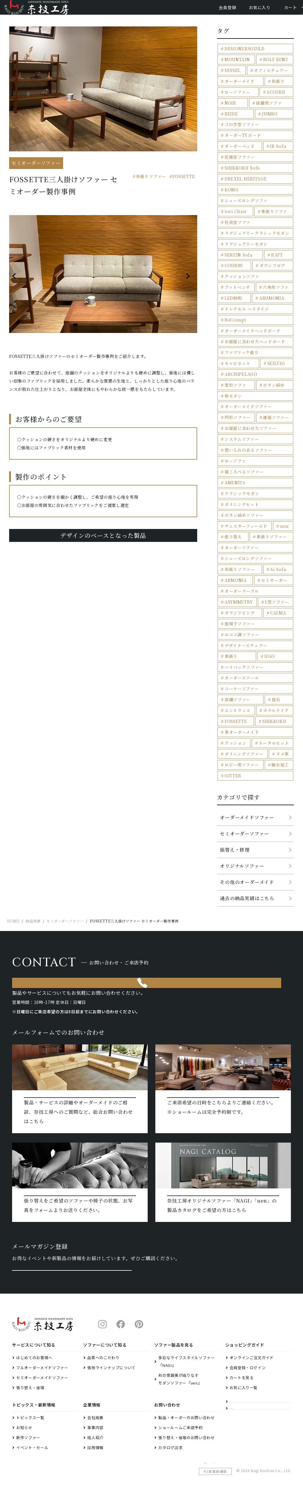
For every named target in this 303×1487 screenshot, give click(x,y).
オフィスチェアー (270, 78)
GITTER (232, 714)
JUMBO (268, 120)
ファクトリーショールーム (254, 1401)
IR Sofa (276, 151)
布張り (276, 88)
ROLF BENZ (275, 68)
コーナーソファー (240, 631)
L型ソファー (276, 558)
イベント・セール (32, 1429)
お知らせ (24, 1409)
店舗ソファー (236, 641)
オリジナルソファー (242, 804)
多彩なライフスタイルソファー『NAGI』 (186, 1343)
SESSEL (231, 78)
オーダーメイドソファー (246, 381)
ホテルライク (274, 652)
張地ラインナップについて (111, 1349)
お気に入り (237, 12)
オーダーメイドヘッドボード (250, 318)
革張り (282, 599)
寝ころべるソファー (242, 443)
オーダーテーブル (240, 547)
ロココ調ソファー (240, 589)
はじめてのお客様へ (34, 1339)
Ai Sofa (276, 527)
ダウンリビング (238, 568)
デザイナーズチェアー (244, 599)
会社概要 (95, 1399)
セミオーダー (273, 537)
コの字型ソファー (240, 130)
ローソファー (236, 99)
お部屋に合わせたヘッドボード (252, 328)
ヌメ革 (280, 693)
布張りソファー (151, 185)
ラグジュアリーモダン (244, 234)
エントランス (236, 652)
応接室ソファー (238, 161)
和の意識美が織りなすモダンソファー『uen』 (180, 1360)
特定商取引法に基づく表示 (226, 1448)
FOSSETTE (183, 185)
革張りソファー (270, 495)
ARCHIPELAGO (239, 360)
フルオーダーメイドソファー (42, 1349)
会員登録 (205, 12)
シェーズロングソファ (244, 193)
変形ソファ (278, 360)
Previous (17, 285)
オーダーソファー (240, 506)
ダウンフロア (271, 255)
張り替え (232, 495)
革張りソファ (273, 203)
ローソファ (234, 433)
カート (268, 12)
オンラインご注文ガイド (252, 1339)
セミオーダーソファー (244, 772)
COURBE (233, 255)
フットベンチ (236, 276)
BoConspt (234, 307)
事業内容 (95, 1409)
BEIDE (230, 120)
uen (282, 485)
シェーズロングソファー (246, 516)
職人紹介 (95, 1419)
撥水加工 (278, 704)
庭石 (275, 641)
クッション (278, 673)
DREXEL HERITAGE (243, 182)
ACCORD (274, 99)
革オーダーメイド (240, 673)
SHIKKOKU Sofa (240, 172)
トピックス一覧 (30, 1399)
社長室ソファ (236, 214)
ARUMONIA (270, 286)
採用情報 (95, 1429)
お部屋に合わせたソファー (248, 401)
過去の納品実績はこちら (247, 836)
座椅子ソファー (238, 579)
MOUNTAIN (236, 68)
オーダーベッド (238, 151)
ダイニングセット (240, 464)
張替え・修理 (235, 788)
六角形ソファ (274, 276)
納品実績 (238, 1386)
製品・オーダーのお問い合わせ (186, 1399)
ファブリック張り (240, 339)
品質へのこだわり (103, 1339)
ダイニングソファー (242, 693)
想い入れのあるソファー (246, 422)
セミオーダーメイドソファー (42, 1359)
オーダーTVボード (241, 140)
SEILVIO (274, 349)
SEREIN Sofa (237, 245)
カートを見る (242, 1359)
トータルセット (238, 683)
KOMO (282, 182)
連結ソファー (274, 391)
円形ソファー (236, 391)
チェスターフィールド (244, 485)
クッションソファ (240, 266)
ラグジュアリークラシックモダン (254, 224)
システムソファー (240, 412)
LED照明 (232, 286)
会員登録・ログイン (248, 1349)
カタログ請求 (170, 1429)
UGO (228, 610)
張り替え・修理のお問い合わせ (186, 1419)
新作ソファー (28, 1419)
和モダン (272, 370)
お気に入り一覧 (244, 1369)
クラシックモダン (272, 453)
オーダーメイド (238, 88)
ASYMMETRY (237, 558)
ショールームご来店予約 (180, 1409)
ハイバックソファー (267, 610)
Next (189, 285)
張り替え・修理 (30, 1369)
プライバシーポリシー (271, 1448)
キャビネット (236, 349)
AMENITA (234, 453)
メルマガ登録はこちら (72, 1244)
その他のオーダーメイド (247, 820)
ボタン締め (234, 370)
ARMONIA (234, 537)
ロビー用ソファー (240, 704)
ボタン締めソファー (242, 474)
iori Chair (234, 203)
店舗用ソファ (268, 109)
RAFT (275, 245)
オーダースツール (240, 620)
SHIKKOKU (273, 662)
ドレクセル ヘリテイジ (244, 297)
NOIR (229, 109)
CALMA (276, 568)
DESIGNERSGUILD (243, 57)
